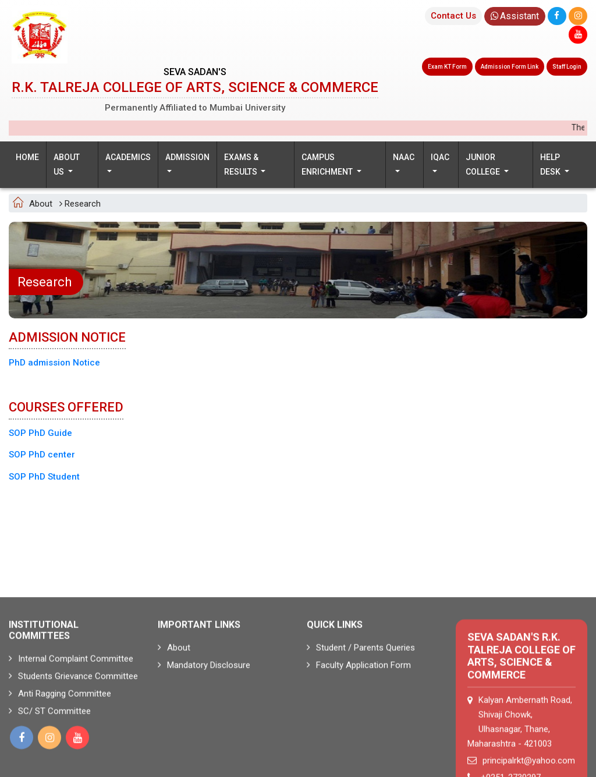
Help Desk (551, 164)
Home (27, 157)
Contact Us (453, 15)
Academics (128, 157)
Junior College (484, 164)
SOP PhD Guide (40, 433)
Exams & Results (241, 164)
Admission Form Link (509, 66)
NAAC (403, 157)
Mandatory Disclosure (204, 723)
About (174, 705)
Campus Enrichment (327, 164)
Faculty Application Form (359, 723)
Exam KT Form (447, 66)
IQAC (440, 157)
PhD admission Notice (54, 362)
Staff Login (566, 66)
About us (67, 164)
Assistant (515, 16)
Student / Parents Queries (361, 705)
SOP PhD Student (44, 476)
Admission (187, 157)
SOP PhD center (42, 454)
